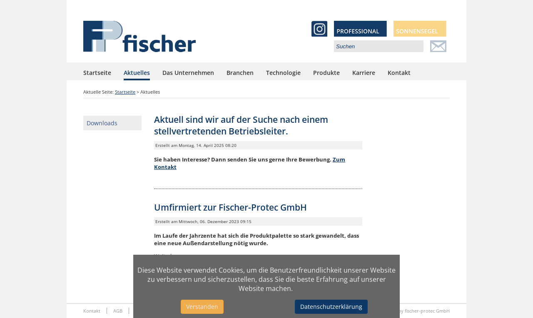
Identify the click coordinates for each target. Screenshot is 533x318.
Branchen (240, 73)
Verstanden (202, 307)
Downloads (102, 123)
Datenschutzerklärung (331, 307)
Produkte (326, 73)
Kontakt (399, 73)
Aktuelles (137, 73)
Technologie (283, 73)
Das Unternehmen (188, 73)
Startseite (97, 73)
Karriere (363, 73)
